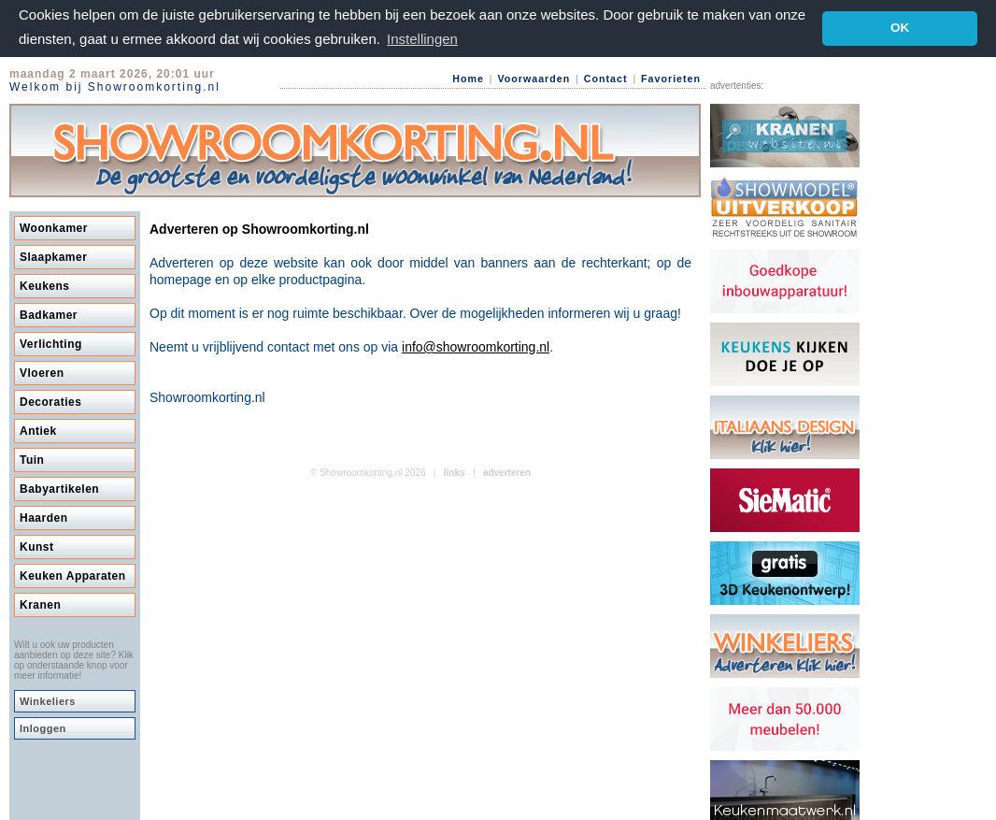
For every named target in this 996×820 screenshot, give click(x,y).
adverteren (507, 472)
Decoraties (50, 401)
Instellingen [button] (422, 39)
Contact (606, 77)
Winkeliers (48, 700)
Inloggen (43, 727)
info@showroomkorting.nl (475, 345)
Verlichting (51, 343)
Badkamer (49, 314)
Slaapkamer (53, 256)
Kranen (40, 604)
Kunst (37, 546)
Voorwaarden (533, 77)
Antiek (38, 430)
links (454, 472)
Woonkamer (54, 227)
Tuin (32, 459)
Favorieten (671, 77)
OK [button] (899, 28)
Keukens (45, 285)
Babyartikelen (59, 488)
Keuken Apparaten (73, 575)
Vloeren (42, 372)
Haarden (44, 517)
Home (468, 77)
